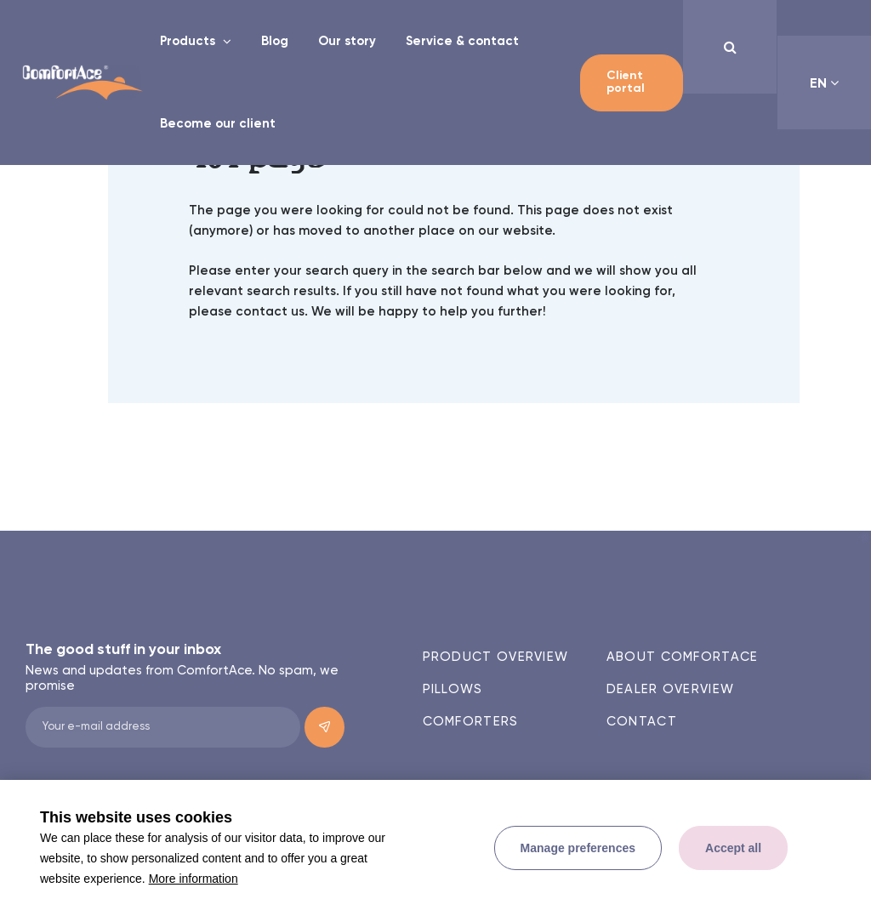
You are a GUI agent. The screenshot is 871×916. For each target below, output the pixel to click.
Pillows (453, 689)
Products (189, 41)
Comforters (471, 721)
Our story (347, 41)
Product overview (496, 657)
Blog (274, 41)
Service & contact (462, 41)
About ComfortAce (682, 657)
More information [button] (193, 878)
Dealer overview (670, 689)
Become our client (218, 123)
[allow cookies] (733, 848)
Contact (641, 721)
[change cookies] (578, 848)
